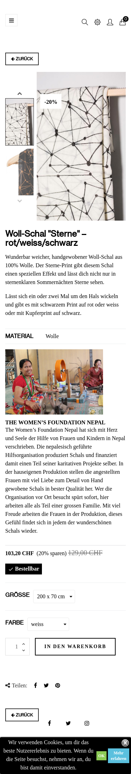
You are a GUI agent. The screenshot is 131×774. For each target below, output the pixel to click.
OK (101, 755)
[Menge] (17, 646)
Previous (19, 200)
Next (19, 93)
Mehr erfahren (118, 756)
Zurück (22, 58)
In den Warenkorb (75, 646)
